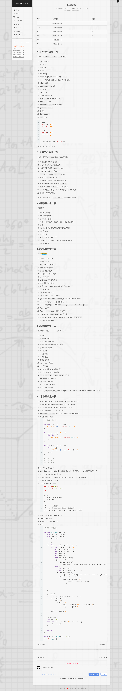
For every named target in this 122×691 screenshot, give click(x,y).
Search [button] (16, 35)
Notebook (17, 31)
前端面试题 (102, 644)
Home (16, 10)
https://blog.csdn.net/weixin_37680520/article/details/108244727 (79, 391)
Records (17, 28)
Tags (16, 17)
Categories (17, 20)
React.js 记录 (41, 644)
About (16, 13)
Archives (17, 24)
